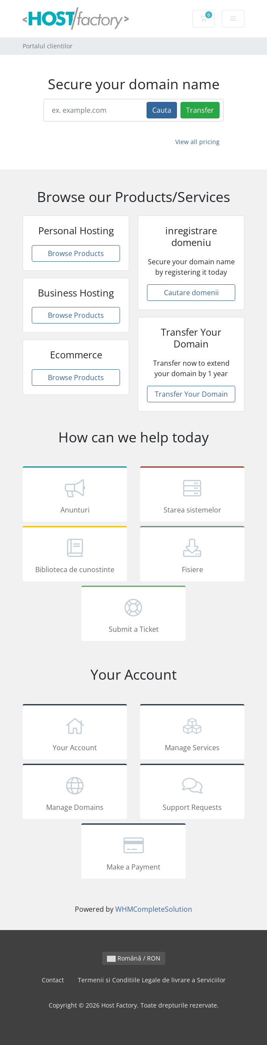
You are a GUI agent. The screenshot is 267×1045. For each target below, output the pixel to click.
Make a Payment (133, 852)
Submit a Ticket (133, 615)
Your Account (75, 733)
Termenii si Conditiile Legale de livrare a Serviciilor (152, 980)
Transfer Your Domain (191, 394)
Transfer (200, 110)
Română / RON (133, 958)
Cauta (161, 110)
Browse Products (76, 253)
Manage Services (192, 733)
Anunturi (75, 495)
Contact (53, 980)
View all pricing (197, 142)
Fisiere (192, 555)
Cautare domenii (191, 292)
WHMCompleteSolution (153, 909)
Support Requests (192, 793)
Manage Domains (75, 793)
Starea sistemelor (192, 495)
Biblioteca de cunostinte (75, 555)
